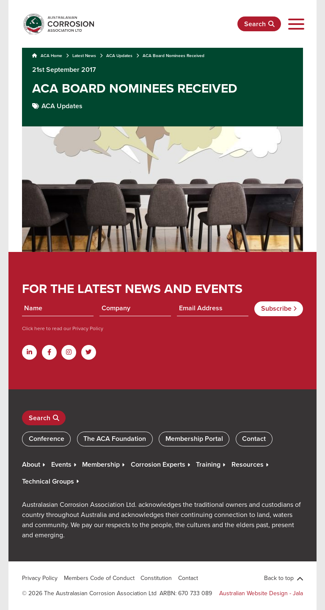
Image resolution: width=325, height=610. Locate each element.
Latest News (84, 55)
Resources (247, 464)
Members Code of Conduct (99, 578)
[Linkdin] (29, 352)
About (31, 464)
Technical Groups (48, 481)
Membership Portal (194, 438)
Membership (101, 464)
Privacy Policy (87, 328)
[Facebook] (49, 352)
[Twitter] (88, 352)
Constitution (156, 578)
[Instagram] (68, 352)
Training (208, 464)
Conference (46, 438)
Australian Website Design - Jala (261, 593)
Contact (254, 438)
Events (61, 464)
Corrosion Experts (158, 464)
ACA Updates (119, 55)
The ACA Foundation (114, 438)
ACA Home (47, 55)
